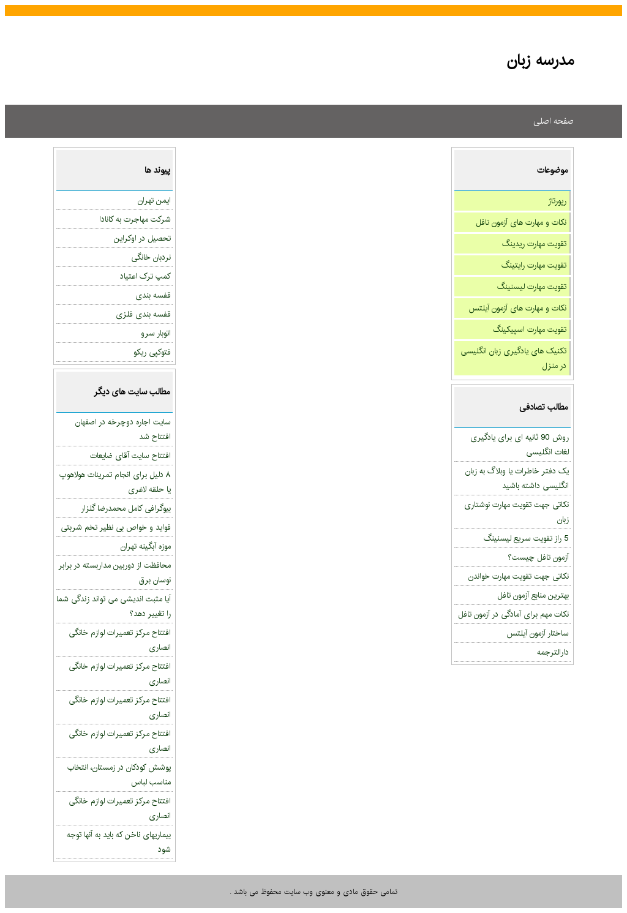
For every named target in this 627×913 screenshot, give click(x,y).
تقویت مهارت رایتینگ (533, 265)
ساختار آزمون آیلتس (537, 633)
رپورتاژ (557, 201)
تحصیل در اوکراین (142, 238)
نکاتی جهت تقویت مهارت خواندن (518, 576)
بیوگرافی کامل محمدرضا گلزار (126, 508)
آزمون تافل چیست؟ (538, 557)
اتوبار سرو (156, 333)
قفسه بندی (153, 295)
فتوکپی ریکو (152, 352)
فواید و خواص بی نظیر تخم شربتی (116, 527)
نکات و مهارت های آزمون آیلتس (517, 308)
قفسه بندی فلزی (143, 314)
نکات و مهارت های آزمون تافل (521, 222)
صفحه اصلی (553, 121)
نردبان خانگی (151, 257)
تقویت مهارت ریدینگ (534, 243)
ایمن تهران (154, 200)
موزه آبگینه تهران (146, 546)
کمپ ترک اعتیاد (145, 276)
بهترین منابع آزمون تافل (533, 595)
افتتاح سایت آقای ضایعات (130, 455)
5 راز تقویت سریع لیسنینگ (526, 538)
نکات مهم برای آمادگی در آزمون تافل (513, 614)
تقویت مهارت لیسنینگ (531, 286)
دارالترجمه (553, 652)
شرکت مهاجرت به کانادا (135, 219)
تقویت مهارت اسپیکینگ (529, 329)
